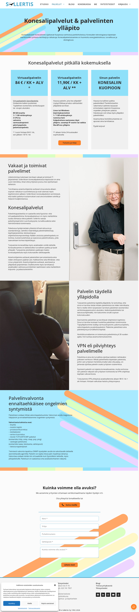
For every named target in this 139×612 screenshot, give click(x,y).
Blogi (71, 4)
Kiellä (30, 603)
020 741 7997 (66, 587)
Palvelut (59, 4)
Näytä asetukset (47, 603)
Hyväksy (11, 603)
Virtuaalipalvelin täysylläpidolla (25, 101)
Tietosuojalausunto (34, 608)
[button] (55, 585)
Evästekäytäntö (22, 608)
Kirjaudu (125, 4)
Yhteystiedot (107, 4)
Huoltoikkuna (62, 595)
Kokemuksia (84, 4)
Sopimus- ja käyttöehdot (67, 597)
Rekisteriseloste (63, 592)
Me (95, 4)
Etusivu (44, 4)
